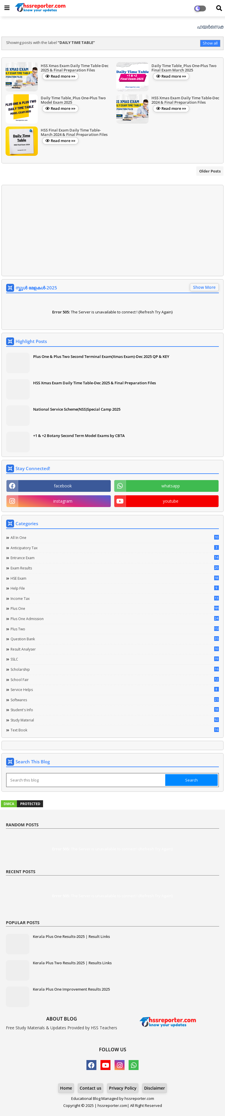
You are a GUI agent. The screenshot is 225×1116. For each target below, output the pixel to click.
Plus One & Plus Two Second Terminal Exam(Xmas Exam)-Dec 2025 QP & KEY (101, 356)
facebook (63, 486)
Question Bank (115, 638)
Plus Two (115, 629)
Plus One (115, 608)
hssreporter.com (139, 1098)
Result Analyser (115, 649)
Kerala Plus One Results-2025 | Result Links (71, 936)
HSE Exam (115, 578)
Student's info (115, 709)
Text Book (115, 730)
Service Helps (115, 689)
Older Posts (210, 171)
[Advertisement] (112, 231)
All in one (115, 537)
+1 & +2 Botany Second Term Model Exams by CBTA (79, 435)
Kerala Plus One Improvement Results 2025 (71, 989)
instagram (62, 501)
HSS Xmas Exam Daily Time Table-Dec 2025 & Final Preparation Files (94, 382)
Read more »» (63, 76)
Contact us (90, 1088)
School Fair (115, 679)
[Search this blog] (86, 780)
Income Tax (115, 598)
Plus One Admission (115, 618)
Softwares (115, 699)
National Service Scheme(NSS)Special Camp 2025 (76, 409)
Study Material (115, 720)
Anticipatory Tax (115, 547)
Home (66, 1088)
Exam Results (115, 568)
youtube (170, 501)
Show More (204, 287)
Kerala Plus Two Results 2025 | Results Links (72, 962)
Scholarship (115, 669)
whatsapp (170, 486)
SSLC (115, 659)
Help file (115, 588)
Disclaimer (154, 1088)
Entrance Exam (115, 557)
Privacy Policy (123, 1088)
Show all (210, 43)
